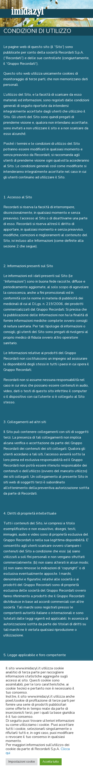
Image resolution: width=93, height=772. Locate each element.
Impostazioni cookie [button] (21, 762)
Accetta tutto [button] (50, 762)
